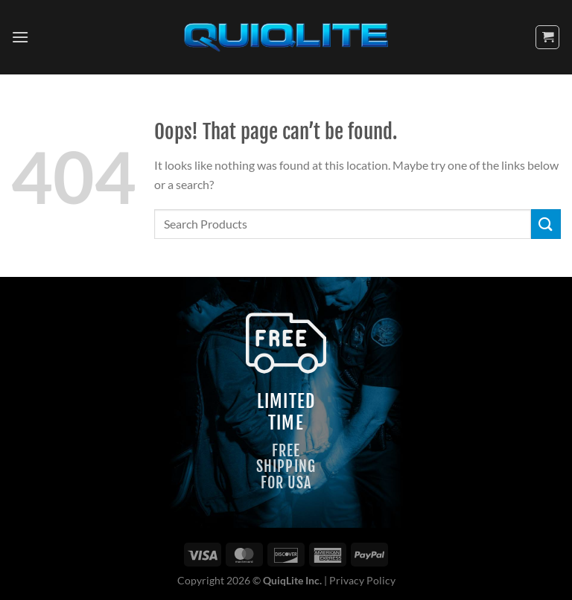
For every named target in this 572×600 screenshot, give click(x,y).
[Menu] (20, 37)
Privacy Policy (362, 580)
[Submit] (546, 223)
